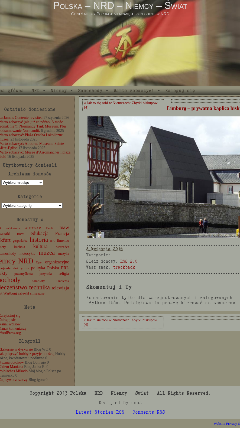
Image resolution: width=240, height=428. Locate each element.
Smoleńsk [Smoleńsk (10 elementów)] (62, 281)
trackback (124, 267)
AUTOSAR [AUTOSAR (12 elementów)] (33, 228)
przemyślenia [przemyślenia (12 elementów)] (23, 274)
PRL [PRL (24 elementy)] (65, 267)
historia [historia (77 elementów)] (39, 239)
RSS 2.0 (128, 261)
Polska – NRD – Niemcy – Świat (120, 5)
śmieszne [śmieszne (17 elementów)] (37, 293)
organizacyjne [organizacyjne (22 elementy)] (57, 262)
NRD (35, 90)
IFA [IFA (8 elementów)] (52, 240)
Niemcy (59, 90)
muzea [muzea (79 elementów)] (47, 252)
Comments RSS (148, 412)
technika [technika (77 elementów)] (39, 287)
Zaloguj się (180, 90)
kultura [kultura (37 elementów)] (40, 246)
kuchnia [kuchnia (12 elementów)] (19, 247)
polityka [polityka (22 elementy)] (38, 268)
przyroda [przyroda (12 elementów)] (46, 274)
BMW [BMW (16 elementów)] (64, 228)
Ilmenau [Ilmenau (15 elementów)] (63, 240)
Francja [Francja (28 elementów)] (62, 233)
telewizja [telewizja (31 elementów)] (60, 287)
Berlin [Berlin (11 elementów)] (50, 228)
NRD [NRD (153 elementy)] (25, 261)
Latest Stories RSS (100, 412)
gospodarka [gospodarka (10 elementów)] (20, 241)
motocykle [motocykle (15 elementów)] (27, 253)
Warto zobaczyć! (133, 90)
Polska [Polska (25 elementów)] (53, 267)
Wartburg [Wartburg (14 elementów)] (10, 293)
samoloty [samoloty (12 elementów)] (38, 281)
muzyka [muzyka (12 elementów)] (63, 254)
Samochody (90, 90)
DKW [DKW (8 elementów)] (20, 234)
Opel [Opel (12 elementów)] (39, 262)
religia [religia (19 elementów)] (64, 273)
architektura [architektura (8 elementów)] (13, 228)
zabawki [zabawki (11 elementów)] (23, 293)
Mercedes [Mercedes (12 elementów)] (62, 247)
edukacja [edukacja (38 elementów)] (40, 233)
